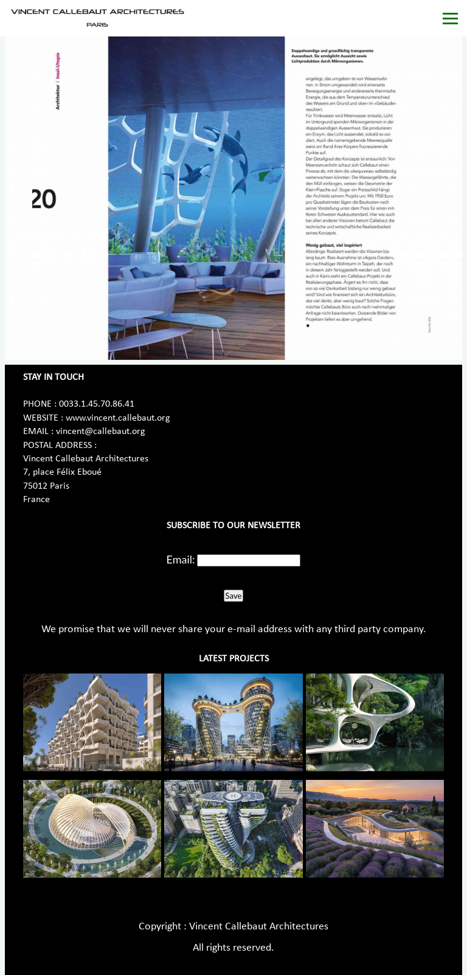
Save (233, 596)
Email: (181, 559)
